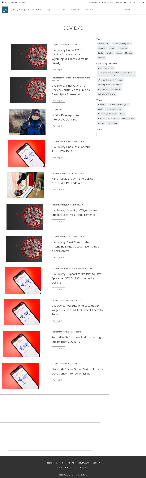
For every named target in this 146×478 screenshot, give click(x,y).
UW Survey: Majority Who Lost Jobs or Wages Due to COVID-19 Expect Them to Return (77, 310)
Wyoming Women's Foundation (109, 84)
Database (101, 104)
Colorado (101, 58)
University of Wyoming (106, 94)
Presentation (61, 78)
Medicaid (128, 53)
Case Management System (119, 104)
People (49, 9)
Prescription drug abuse (121, 43)
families (109, 53)
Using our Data (71, 467)
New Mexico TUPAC (105, 68)
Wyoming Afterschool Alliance (109, 89)
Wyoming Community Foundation (110, 80)
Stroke (100, 53)
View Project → (58, 70)
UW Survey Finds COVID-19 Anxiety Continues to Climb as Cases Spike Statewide (71, 90)
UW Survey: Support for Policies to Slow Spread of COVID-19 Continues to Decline (77, 278)
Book (100, 109)
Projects (74, 9)
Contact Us (129, 2)
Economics (123, 48)
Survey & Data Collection (72, 45)
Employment (85, 467)
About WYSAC (83, 463)
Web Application (128, 118)
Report (59, 45)
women (119, 53)
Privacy (59, 467)
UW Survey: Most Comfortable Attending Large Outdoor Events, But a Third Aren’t (75, 246)
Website (59, 110)
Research (61, 9)
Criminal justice (103, 43)
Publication (71, 78)
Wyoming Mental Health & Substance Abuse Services (116, 74)
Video (122, 114)
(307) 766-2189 (94, 2)
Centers (88, 9)
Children (112, 48)
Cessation (102, 48)
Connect (96, 463)
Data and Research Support (108, 118)
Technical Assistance (113, 109)
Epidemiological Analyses (107, 114)
